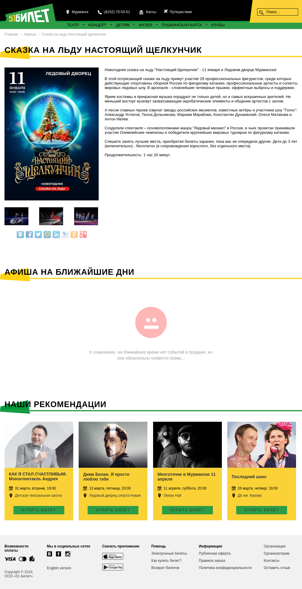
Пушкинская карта (182, 25)
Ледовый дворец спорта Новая (115, 495)
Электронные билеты (169, 553)
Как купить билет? (166, 561)
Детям (122, 25)
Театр (73, 25)
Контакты (271, 561)
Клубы (218, 25)
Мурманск (80, 12)
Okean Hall (172, 495)
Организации (275, 546)
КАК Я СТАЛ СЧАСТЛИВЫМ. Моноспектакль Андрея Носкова (38, 479)
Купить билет (39, 510)
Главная (11, 34)
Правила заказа (212, 561)
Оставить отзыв (277, 568)
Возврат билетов (165, 568)
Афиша (30, 34)
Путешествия (180, 12)
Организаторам (276, 553)
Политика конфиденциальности (225, 568)
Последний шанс (249, 476)
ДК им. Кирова (250, 495)
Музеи (145, 25)
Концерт (97, 25)
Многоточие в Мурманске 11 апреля (187, 476)
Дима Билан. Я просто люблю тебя (106, 476)
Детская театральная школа (38, 495)
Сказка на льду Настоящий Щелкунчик (74, 34)
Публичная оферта (215, 553)
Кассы (151, 12)
